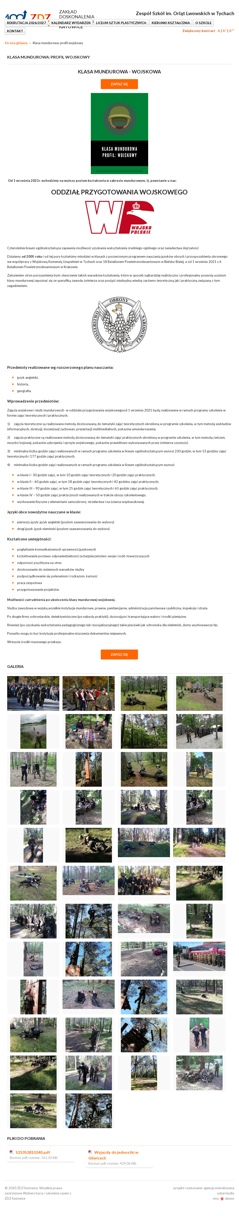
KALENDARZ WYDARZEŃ (71, 23)
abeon (227, 1198)
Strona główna (16, 43)
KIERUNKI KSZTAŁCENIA (171, 23)
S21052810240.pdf (33, 1152)
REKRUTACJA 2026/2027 (26, 23)
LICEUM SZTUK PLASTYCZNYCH (121, 23)
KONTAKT (15, 31)
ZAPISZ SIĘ (119, 84)
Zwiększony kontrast (198, 31)
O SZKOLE (203, 23)
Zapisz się (119, 654)
